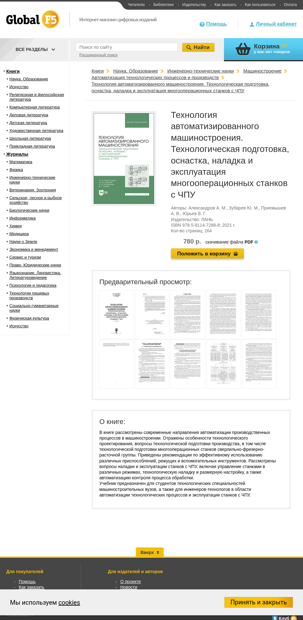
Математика (20, 161)
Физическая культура (29, 318)
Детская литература (28, 122)
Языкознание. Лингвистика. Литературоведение (35, 275)
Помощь (216, 24)
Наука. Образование (28, 79)
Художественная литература (36, 130)
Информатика (22, 218)
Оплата (290, 5)
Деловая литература (28, 115)
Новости (128, 587)
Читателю (136, 5)
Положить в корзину (204, 254)
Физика (16, 169)
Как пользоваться (260, 5)
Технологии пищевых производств (29, 295)
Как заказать (225, 5)
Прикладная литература (32, 146)
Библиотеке (163, 5)
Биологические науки (29, 210)
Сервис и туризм (25, 257)
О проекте (130, 581)
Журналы (17, 154)
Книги (13, 71)
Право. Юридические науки (35, 265)
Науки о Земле (23, 241)
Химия (15, 226)
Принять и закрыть (259, 602)
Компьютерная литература (34, 107)
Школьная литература (30, 138)
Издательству (194, 5)
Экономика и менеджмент (33, 249)
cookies (69, 602)
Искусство (18, 86)
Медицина (19, 233)
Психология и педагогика (33, 285)
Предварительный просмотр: (145, 282)
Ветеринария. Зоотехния (32, 190)
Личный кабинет (276, 24)
